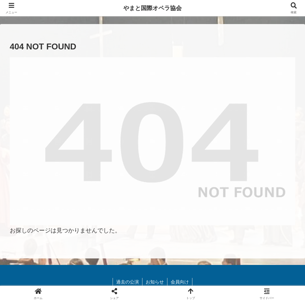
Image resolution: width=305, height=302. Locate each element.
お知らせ (155, 281)
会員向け (180, 281)
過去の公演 (127, 281)
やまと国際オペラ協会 (152, 8)
